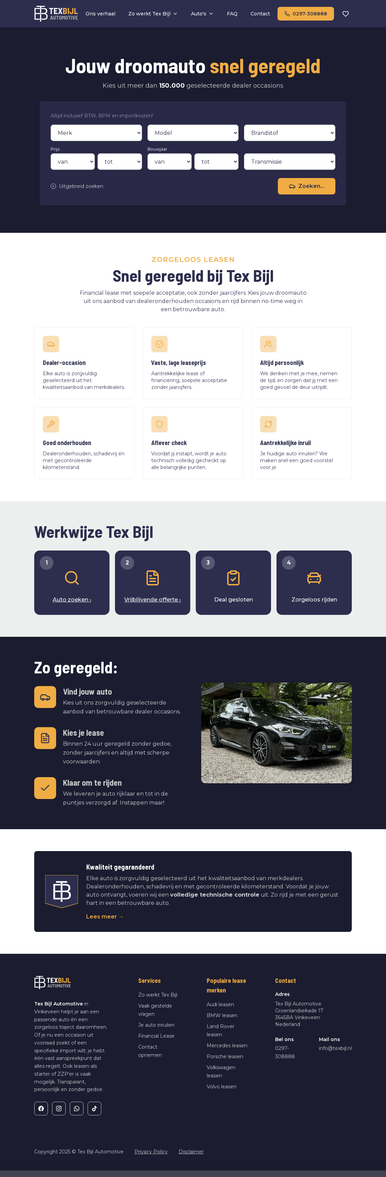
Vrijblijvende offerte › (152, 599)
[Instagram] (59, 1108)
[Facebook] (41, 1108)
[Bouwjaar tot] (216, 161)
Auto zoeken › (72, 599)
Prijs (55, 149)
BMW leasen (222, 1015)
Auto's (202, 14)
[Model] (193, 133)
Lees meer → (105, 916)
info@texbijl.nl (335, 1048)
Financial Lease (156, 1036)
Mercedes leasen (227, 1045)
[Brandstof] (289, 133)
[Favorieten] (345, 14)
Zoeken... (306, 186)
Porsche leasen (225, 1056)
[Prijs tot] (120, 161)
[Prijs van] (73, 161)
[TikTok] (94, 1108)
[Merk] (96, 133)
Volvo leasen (221, 1087)
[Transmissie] (289, 161)
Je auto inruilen (156, 1025)
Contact (260, 14)
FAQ (232, 14)
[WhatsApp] (76, 1108)
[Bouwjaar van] (169, 161)
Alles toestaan (353, 1158)
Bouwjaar (157, 149)
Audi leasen (220, 1004)
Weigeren (305, 1158)
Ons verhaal (100, 14)
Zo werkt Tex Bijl (153, 14)
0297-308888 (305, 14)
